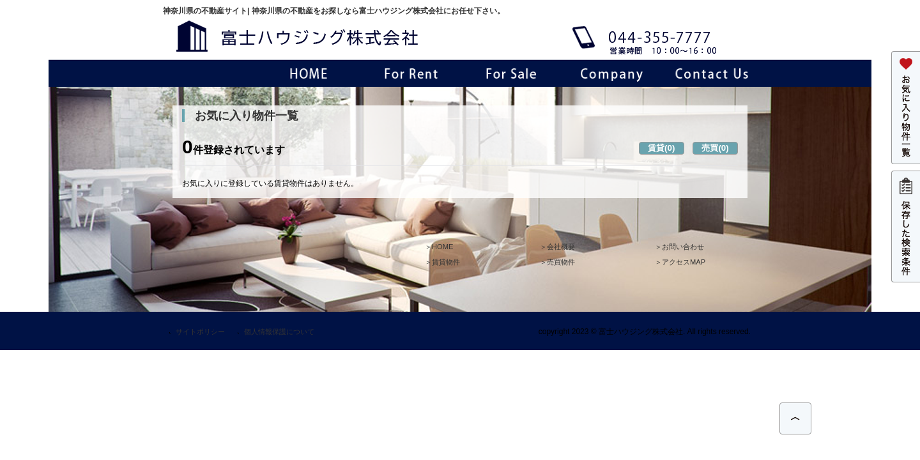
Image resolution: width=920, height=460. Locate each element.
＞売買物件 (557, 262)
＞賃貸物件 (442, 262)
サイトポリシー (200, 331)
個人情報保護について (279, 331)
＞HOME (439, 246)
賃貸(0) (661, 148)
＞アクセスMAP (680, 262)
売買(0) (715, 148)
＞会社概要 (557, 246)
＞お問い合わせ (679, 246)
